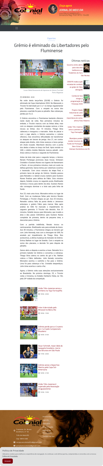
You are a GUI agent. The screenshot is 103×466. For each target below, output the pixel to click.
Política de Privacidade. (10, 456)
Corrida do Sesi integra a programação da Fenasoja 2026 (77, 101)
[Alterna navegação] (17, 30)
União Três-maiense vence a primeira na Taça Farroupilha (50, 291)
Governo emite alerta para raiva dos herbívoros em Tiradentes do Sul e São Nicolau (78, 71)
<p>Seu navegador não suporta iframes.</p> (56, 20)
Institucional (48, 425)
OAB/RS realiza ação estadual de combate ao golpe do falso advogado (75, 87)
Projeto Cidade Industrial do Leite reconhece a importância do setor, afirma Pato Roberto (78, 117)
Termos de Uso (48, 445)
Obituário (46, 432)
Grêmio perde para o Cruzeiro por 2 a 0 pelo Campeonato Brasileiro (50, 333)
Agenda (46, 428)
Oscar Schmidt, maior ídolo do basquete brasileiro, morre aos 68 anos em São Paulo (50, 353)
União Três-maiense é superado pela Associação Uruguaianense (48, 393)
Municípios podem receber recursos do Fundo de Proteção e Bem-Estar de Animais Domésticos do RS (78, 145)
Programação (48, 435)
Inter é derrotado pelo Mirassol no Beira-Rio (47, 311)
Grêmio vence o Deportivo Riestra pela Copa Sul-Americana (48, 373)
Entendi (8, 461)
